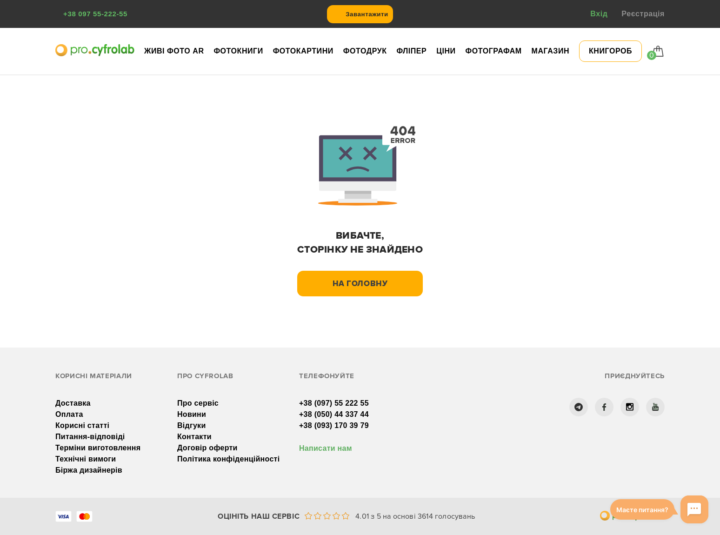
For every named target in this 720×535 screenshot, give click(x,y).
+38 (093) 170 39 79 (334, 425)
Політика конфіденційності (228, 459)
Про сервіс (198, 403)
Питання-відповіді (90, 437)
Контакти (194, 437)
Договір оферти (207, 448)
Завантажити (367, 14)
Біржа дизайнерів (88, 470)
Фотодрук (365, 51)
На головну (360, 283)
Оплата (69, 414)
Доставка (73, 403)
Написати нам (325, 448)
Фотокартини (303, 51)
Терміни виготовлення (97, 448)
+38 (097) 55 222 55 (334, 403)
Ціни (445, 51)
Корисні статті (82, 425)
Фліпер (411, 51)
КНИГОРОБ (610, 51)
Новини (191, 414)
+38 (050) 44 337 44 (334, 414)
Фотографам (494, 51)
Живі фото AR (174, 51)
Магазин (551, 51)
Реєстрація (643, 14)
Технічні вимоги (85, 459)
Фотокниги (238, 51)
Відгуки (191, 425)
